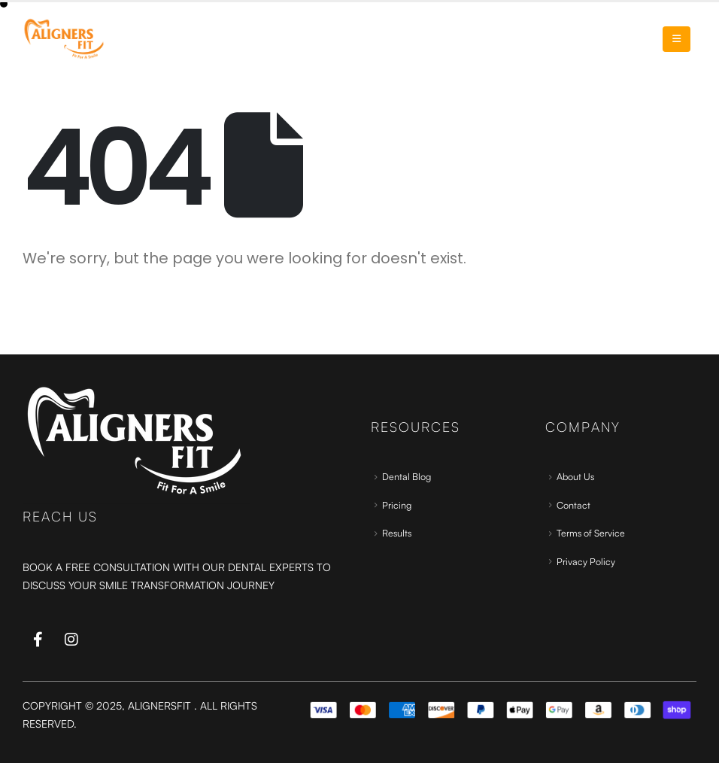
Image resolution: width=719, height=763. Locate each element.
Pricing (396, 505)
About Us (575, 476)
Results (396, 533)
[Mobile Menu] (676, 39)
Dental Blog (406, 476)
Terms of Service (591, 533)
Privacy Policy (586, 561)
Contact (573, 505)
